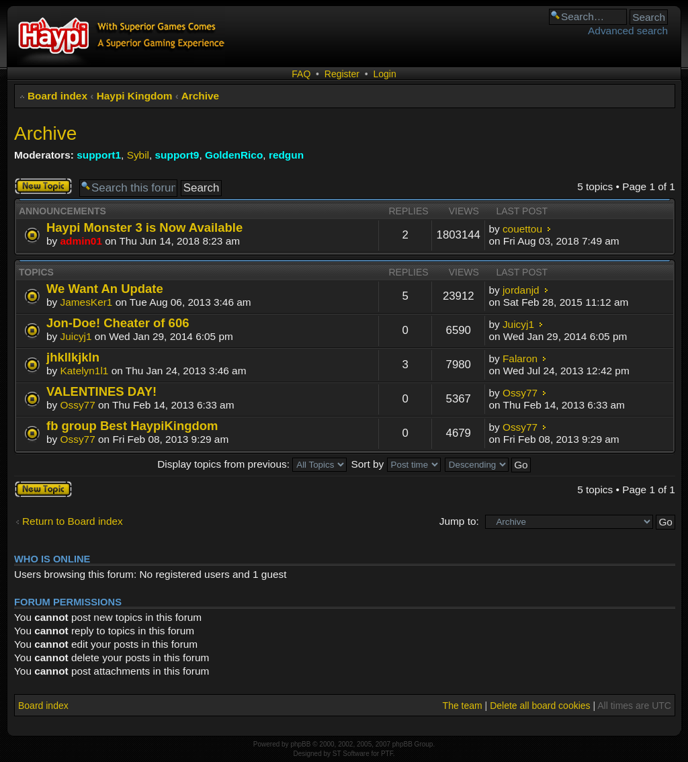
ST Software (351, 753)
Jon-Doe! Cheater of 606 (117, 323)
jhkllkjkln (72, 357)
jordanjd (521, 290)
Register (342, 74)
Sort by (396, 464)
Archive (200, 95)
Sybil (138, 155)
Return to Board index (72, 521)
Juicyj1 (76, 336)
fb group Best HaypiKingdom (132, 426)
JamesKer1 (86, 302)
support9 (177, 155)
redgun (286, 155)
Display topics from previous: (252, 464)
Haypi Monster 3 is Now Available (144, 227)
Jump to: (459, 521)
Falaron (520, 358)
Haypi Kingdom (135, 95)
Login (384, 74)
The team (462, 705)
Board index (57, 95)
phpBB (300, 744)
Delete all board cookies (540, 705)
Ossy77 (77, 405)
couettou (522, 229)
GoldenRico (234, 155)
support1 (99, 155)
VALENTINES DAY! (101, 391)
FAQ (301, 74)
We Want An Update (104, 289)
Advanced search (628, 30)
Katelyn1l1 (84, 370)
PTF (387, 753)
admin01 (81, 241)
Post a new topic (43, 186)
